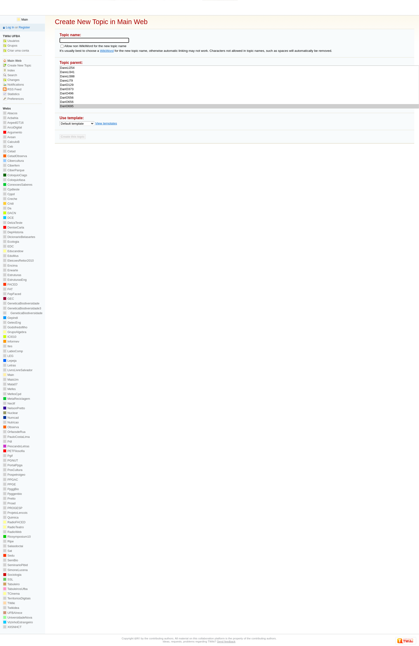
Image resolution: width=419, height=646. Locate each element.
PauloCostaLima (16, 437)
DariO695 (239, 106)
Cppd (9, 194)
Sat (7, 551)
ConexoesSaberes (17, 184)
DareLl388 (239, 76)
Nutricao (11, 422)
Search (10, 75)
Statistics (11, 94)
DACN (9, 213)
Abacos (10, 113)
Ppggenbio (12, 494)
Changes (11, 80)
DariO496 (239, 93)
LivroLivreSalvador (18, 370)
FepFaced (12, 294)
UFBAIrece (12, 613)
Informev (11, 341)
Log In (10, 27)
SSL (8, 579)
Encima (10, 265)
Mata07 (10, 384)
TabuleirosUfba (15, 589)
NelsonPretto (14, 408)
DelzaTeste (12, 222)
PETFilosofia (14, 451)
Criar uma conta (16, 50)
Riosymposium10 (17, 536)
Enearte (10, 270)
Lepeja (10, 360)
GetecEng (12, 322)
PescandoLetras (16, 446)
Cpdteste (11, 189)
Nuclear (10, 413)
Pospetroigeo (14, 474)
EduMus (11, 256)
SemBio (10, 560)
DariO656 (239, 102)
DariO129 (239, 85)
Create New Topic (17, 65)
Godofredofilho (15, 327)
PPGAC (10, 479)
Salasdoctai (13, 546)
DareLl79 (239, 81)
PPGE (9, 484)
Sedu (9, 555)
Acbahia (10, 118)
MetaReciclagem (16, 398)
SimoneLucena (15, 570)
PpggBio (11, 489)
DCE (8, 218)
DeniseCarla (13, 227)
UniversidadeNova (17, 617)
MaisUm (11, 379)
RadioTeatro (13, 527)
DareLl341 (239, 72)
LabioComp (13, 351)
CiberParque (14, 170)
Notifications (13, 84)
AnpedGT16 (13, 122)
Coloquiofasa (14, 180)
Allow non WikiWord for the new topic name (95, 46)
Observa (11, 427)
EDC (8, 246)
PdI (7, 441)
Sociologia (12, 574)
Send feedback (226, 641)
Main (22, 19)
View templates (106, 123)
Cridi (8, 203)
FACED (10, 284)
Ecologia (11, 241)
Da (7, 208)
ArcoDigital (12, 127)
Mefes (9, 389)
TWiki (9, 603)
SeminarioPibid (15, 565)
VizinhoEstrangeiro (18, 622)
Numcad (11, 417)
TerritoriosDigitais (17, 598)
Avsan (9, 137)
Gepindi (10, 318)
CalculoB (11, 142)
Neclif (9, 403)
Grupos (10, 45)
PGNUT (10, 460)
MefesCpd (12, 394)
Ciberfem (11, 165)
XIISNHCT (12, 627)
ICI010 (9, 336)
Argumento (12, 132)
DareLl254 (239, 68)
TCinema (11, 593)
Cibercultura (13, 161)
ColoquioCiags (15, 175)
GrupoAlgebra (14, 332)
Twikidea (11, 608)
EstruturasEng (15, 279)
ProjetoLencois (15, 512)
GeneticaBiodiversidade (21, 303)
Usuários (11, 41)
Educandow (13, 251)
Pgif (8, 455)
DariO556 (239, 98)
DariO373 (239, 89)
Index (9, 70)
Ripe (8, 541)
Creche (10, 199)
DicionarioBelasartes (19, 237)
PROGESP (12, 508)
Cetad (9, 151)
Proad (9, 503)
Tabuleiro (11, 584)
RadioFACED (14, 522)
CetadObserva (15, 156)
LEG (8, 356)
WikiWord (107, 51)
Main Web (12, 60)
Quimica (11, 517)
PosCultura (12, 470)
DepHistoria (13, 232)
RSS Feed (12, 89)
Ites (7, 346)
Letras (9, 365)
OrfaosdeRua (14, 432)
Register (24, 27)
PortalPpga (12, 465)
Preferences (13, 99)
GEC (8, 298)
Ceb (8, 146)
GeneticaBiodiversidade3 (22, 308)
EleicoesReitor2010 (18, 260)
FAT (8, 289)
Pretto (9, 498)
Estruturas (12, 275)
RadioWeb (12, 532)
